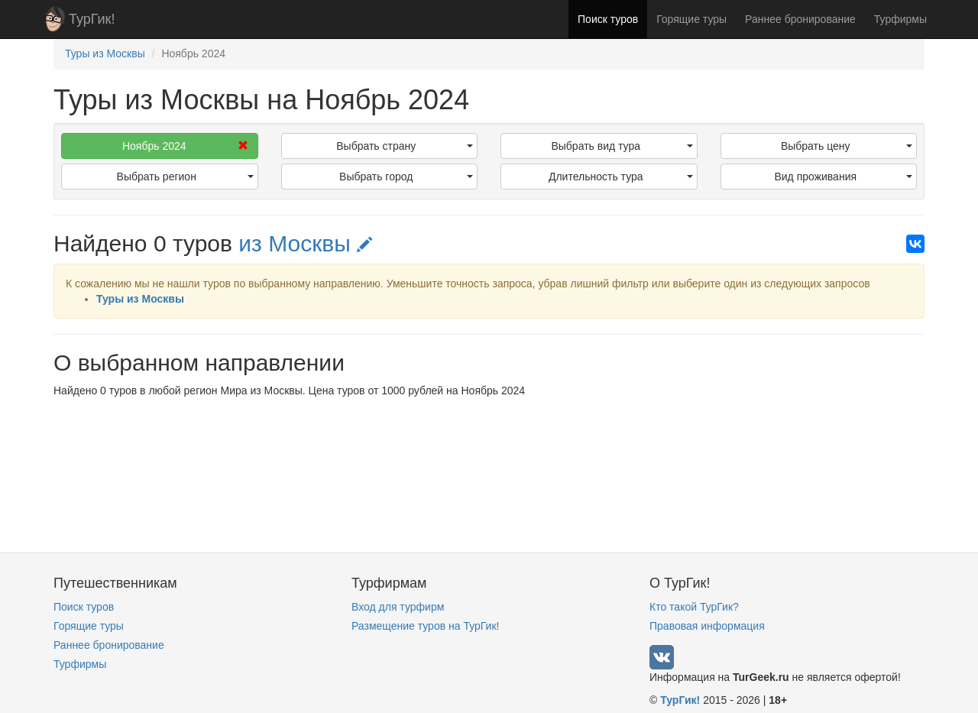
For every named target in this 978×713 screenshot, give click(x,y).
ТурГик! (92, 19)
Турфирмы (900, 19)
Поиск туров (608, 19)
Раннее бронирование (800, 19)
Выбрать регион (185, 176)
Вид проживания (843, 176)
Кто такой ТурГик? (694, 607)
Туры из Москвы (140, 299)
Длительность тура (621, 176)
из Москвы (305, 243)
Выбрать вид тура (621, 146)
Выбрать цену (846, 146)
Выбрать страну (404, 146)
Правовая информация (707, 626)
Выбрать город (406, 176)
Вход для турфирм (397, 607)
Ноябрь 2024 (185, 146)
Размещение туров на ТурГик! (425, 626)
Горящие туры (691, 19)
